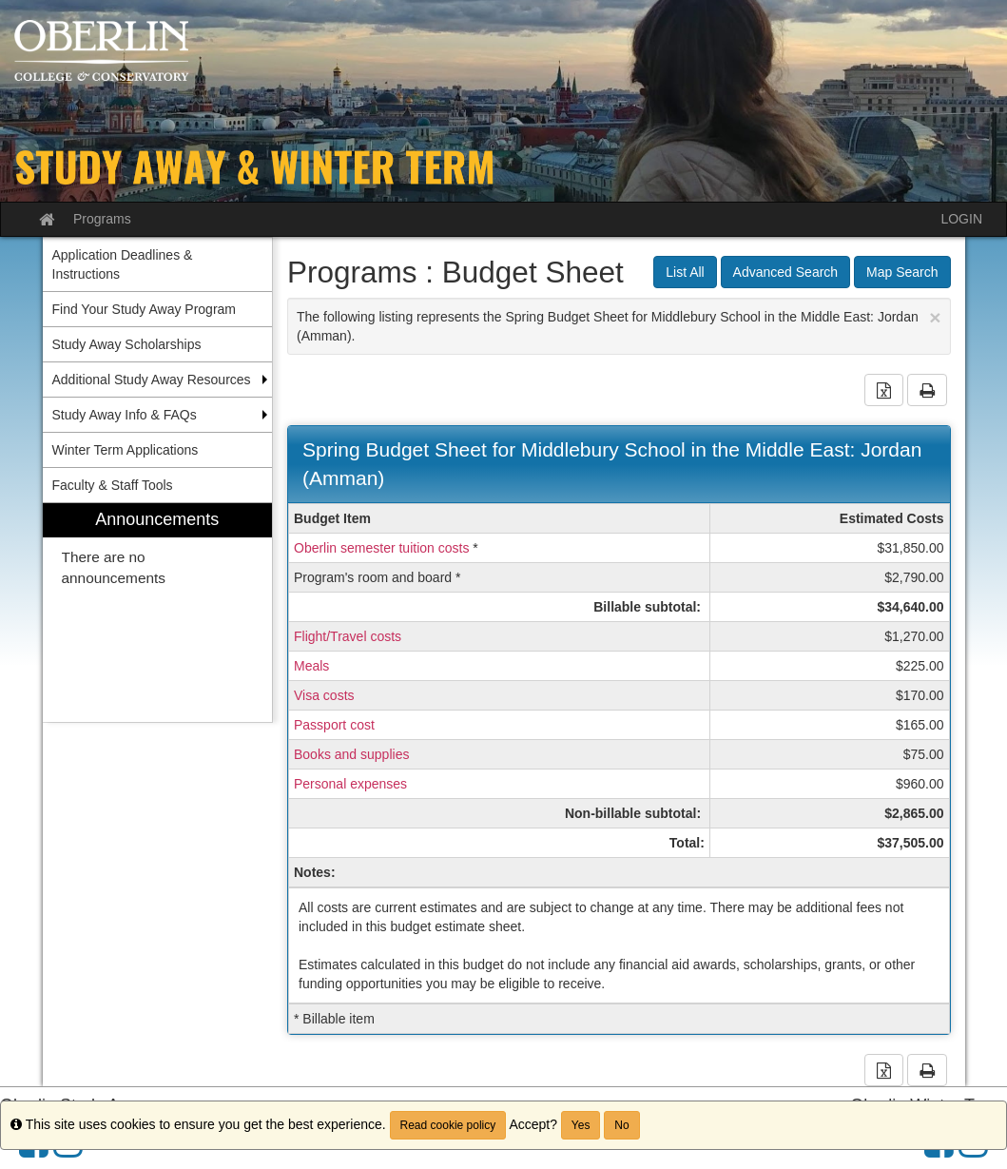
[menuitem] (158, 613)
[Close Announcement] (934, 317)
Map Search (902, 272)
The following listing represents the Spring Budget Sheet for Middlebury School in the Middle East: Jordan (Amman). (619, 324)
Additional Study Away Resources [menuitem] (151, 379)
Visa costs (324, 695)
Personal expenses (350, 783)
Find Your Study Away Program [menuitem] (144, 309)
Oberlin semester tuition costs (381, 547)
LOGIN (961, 218)
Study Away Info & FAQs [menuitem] (124, 414)
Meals (311, 665)
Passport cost (334, 724)
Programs (102, 218)
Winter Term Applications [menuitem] (125, 450)
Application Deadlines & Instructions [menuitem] (122, 264)
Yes (581, 1125)
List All (685, 272)
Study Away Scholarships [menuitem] (127, 344)
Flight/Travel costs (347, 636)
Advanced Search (786, 272)
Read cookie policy (448, 1125)
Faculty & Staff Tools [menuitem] (112, 485)
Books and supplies (351, 754)
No (621, 1125)
